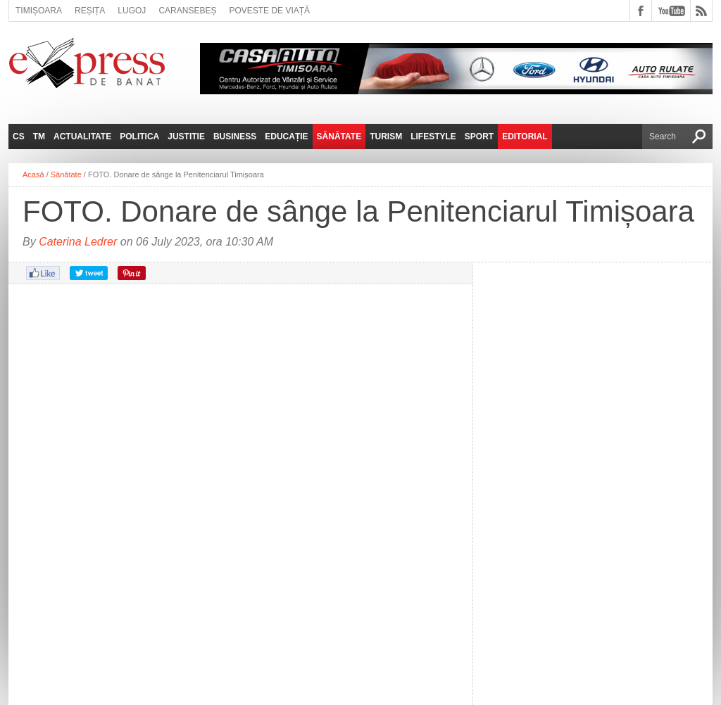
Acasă (33, 174)
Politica (139, 136)
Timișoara (38, 10)
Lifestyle (433, 136)
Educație (286, 136)
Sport (479, 136)
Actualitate (82, 136)
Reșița (90, 10)
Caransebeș (187, 10)
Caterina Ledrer (78, 242)
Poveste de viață (269, 10)
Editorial (524, 136)
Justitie (186, 136)
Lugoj (132, 10)
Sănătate (339, 136)
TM (39, 136)
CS (19, 136)
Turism (386, 136)
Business (234, 136)
